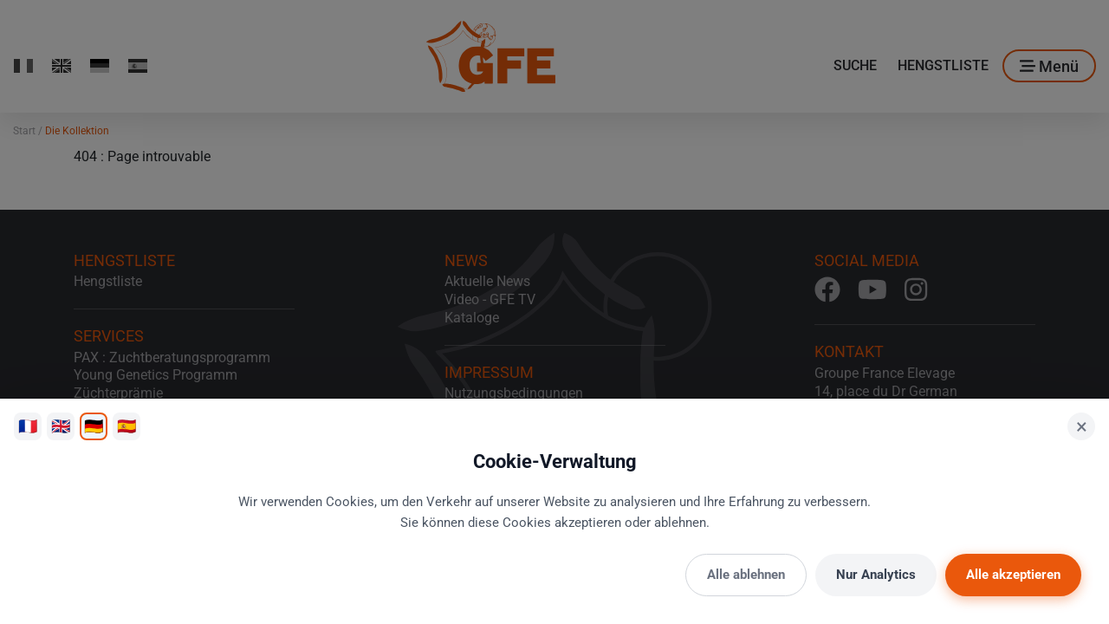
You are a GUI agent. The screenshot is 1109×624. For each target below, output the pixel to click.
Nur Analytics (876, 574)
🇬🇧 (60, 426)
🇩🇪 (93, 426)
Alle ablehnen (746, 574)
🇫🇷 (27, 426)
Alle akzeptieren (1013, 574)
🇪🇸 (126, 426)
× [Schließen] (1081, 426)
